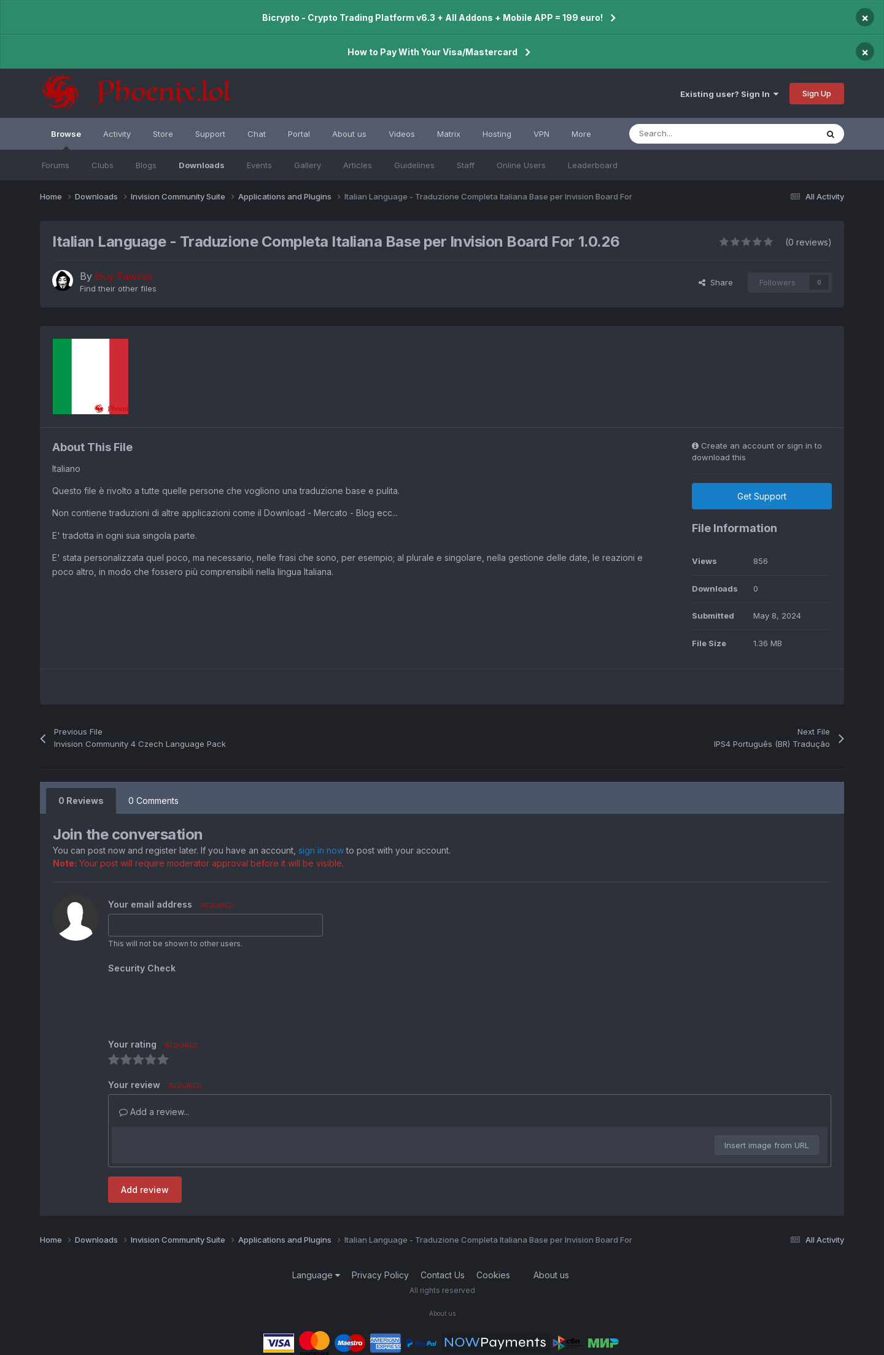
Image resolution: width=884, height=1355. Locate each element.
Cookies (493, 1275)
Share (716, 282)
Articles (357, 165)
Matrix (448, 134)
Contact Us (443, 1275)
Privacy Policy (380, 1275)
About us (349, 134)
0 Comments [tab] (153, 800)
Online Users (521, 165)
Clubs (102, 165)
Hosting (497, 134)
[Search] (695, 134)
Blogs (146, 165)
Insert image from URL (766, 1145)
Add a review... (154, 1111)
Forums (55, 165)
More (581, 134)
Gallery (307, 165)
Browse (66, 139)
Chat (256, 134)
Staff (466, 165)
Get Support (761, 496)
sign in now (321, 850)
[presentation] (201, 1001)
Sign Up (816, 93)
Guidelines (414, 165)
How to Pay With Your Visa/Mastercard (432, 52)
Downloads (202, 165)
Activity (117, 134)
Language (316, 1275)
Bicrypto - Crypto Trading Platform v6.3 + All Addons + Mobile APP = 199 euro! (432, 17)
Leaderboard (593, 165)
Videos (402, 134)
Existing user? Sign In (729, 94)
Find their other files (118, 288)
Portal (299, 134)
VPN (541, 134)
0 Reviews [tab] (81, 800)
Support (210, 134)
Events (259, 165)
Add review (145, 1189)
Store (163, 134)
